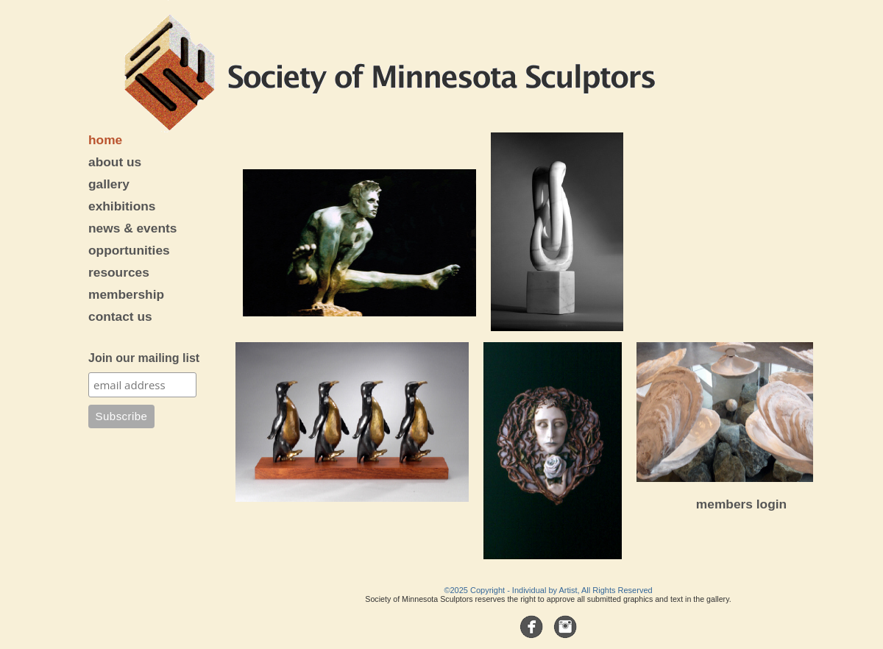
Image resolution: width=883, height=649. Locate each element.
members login (741, 504)
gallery (109, 184)
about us (114, 162)
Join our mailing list (143, 358)
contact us (120, 316)
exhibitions (121, 206)
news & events (132, 228)
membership (126, 294)
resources (118, 272)
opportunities (129, 250)
